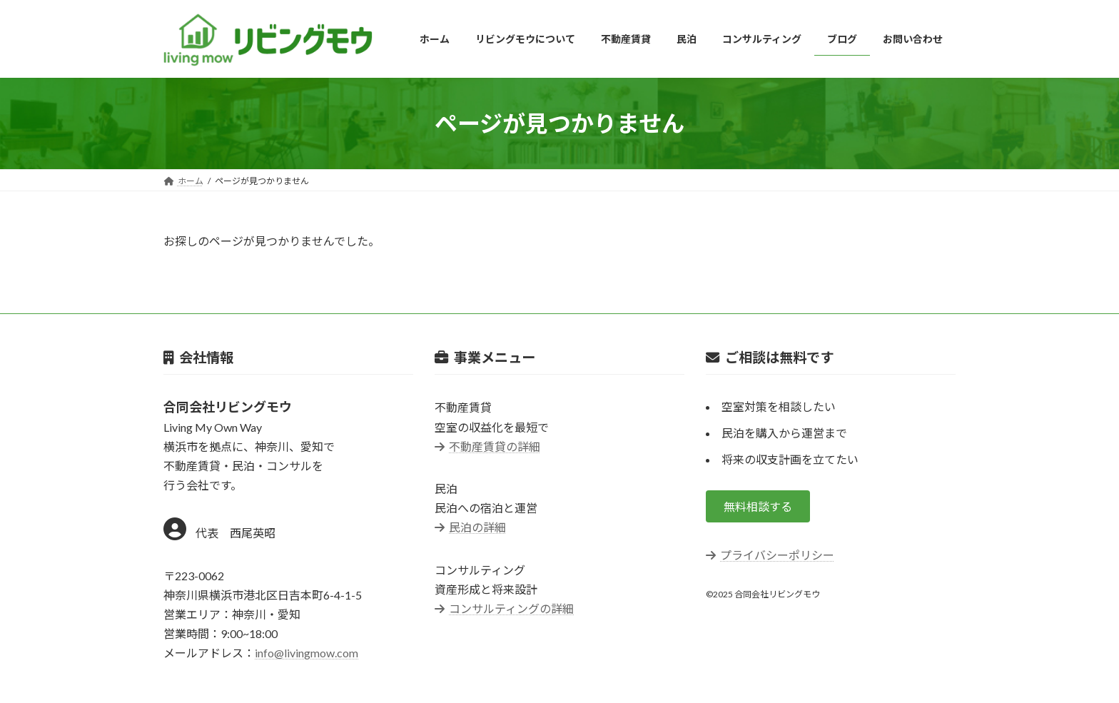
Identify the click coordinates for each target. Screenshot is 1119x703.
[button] (758, 506)
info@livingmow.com (306, 652)
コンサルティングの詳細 (504, 608)
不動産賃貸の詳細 (487, 446)
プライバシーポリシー (770, 555)
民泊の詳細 (470, 528)
